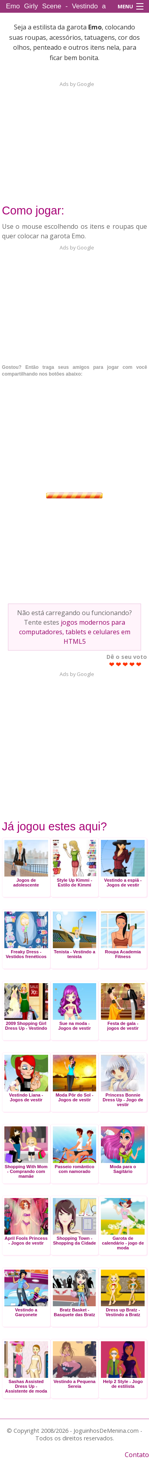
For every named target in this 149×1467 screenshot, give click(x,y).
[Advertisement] (74, 138)
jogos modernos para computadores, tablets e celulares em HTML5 (74, 632)
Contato (137, 1454)
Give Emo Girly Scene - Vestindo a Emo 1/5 (111, 664)
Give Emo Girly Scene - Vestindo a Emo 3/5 (125, 664)
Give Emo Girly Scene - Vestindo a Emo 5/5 (138, 664)
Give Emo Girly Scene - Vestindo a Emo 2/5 (118, 664)
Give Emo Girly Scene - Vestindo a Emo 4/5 (132, 664)
